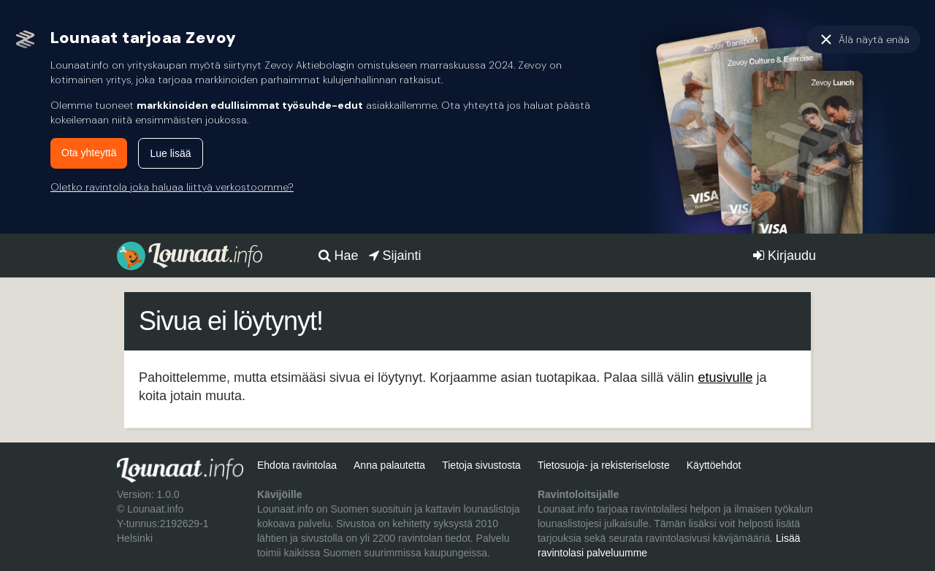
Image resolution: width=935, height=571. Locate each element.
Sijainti (395, 255)
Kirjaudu (784, 255)
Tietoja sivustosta (481, 465)
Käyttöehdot (714, 465)
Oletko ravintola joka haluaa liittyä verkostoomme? (172, 186)
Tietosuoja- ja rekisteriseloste (604, 465)
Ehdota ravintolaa (297, 465)
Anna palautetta (389, 465)
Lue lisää (170, 153)
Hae (338, 255)
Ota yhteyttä (88, 152)
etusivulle (725, 377)
